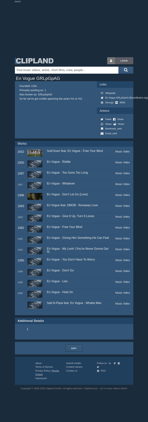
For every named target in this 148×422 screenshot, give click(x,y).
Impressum (41, 378)
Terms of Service (44, 366)
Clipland (34, 60)
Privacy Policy (42, 370)
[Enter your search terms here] (67, 70)
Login (124, 61)
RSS (101, 370)
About (38, 363)
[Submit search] (125, 70)
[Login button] (111, 60)
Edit (74, 348)
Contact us (71, 370)
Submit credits (73, 363)
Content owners (74, 366)
